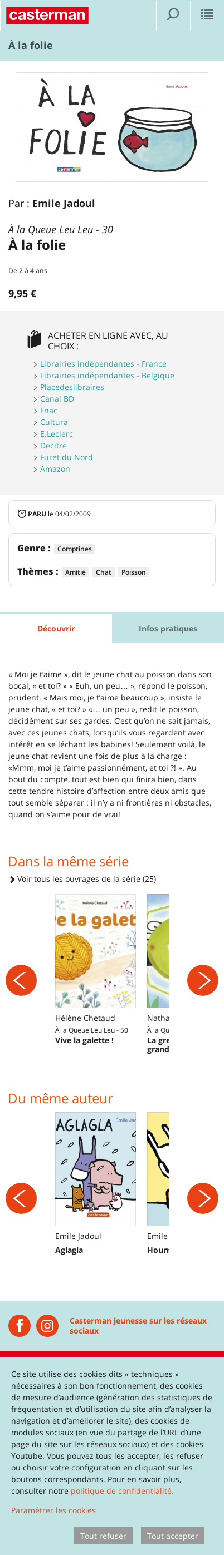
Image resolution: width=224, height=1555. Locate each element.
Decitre (53, 445)
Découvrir (56, 628)
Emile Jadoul (63, 204)
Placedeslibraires (72, 387)
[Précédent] (21, 980)
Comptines (74, 549)
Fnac (48, 410)
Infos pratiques (168, 628)
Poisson (133, 572)
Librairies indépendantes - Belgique (107, 375)
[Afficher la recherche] (173, 16)
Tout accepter (172, 1536)
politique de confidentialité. (122, 1490)
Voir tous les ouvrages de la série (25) (82, 878)
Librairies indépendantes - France (103, 363)
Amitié (75, 572)
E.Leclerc (56, 433)
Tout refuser (103, 1536)
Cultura (54, 422)
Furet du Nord (66, 457)
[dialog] (112, 1456)
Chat (103, 572)
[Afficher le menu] (207, 16)
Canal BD (57, 398)
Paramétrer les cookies (53, 1510)
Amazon (55, 468)
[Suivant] (202, 980)
